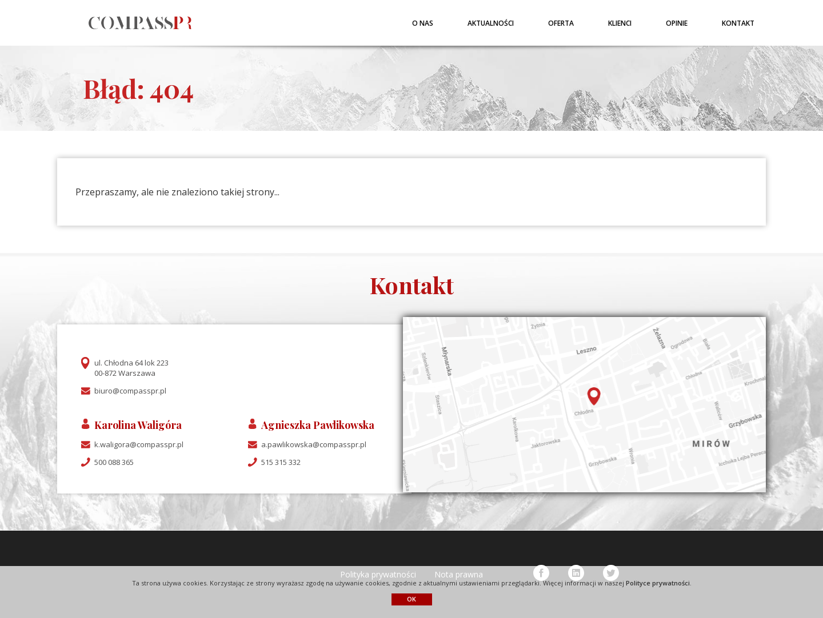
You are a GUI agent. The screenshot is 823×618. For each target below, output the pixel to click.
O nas (422, 23)
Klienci (620, 23)
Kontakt (738, 23)
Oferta (561, 23)
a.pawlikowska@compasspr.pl (313, 444)
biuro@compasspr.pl (130, 391)
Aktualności (491, 23)
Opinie (677, 23)
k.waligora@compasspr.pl (138, 444)
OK (411, 599)
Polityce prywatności (658, 583)
